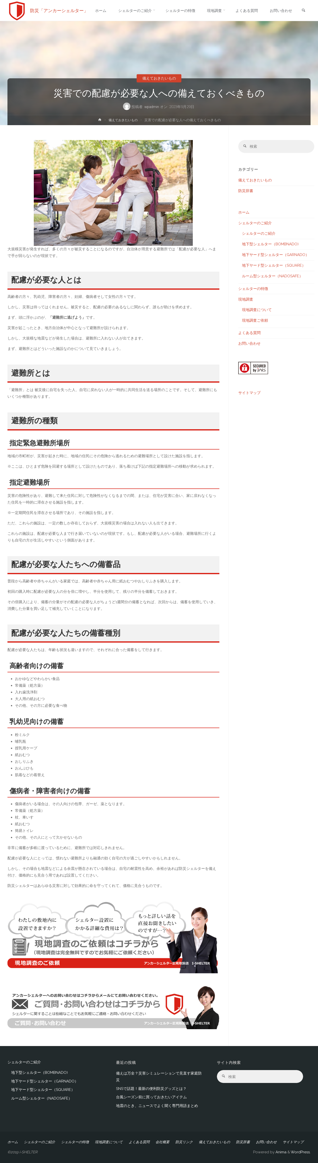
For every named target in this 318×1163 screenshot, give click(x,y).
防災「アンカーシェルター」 (59, 10)
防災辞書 (245, 191)
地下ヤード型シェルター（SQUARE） (274, 265)
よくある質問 (249, 333)
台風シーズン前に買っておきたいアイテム (151, 1097)
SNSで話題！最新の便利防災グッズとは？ (151, 1088)
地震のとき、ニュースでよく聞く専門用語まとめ (157, 1106)
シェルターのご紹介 (255, 223)
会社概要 (162, 1142)
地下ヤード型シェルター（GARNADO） (275, 255)
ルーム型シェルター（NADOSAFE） (272, 276)
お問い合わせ (249, 343)
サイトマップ (249, 393)
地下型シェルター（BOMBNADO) (270, 244)
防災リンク (184, 1142)
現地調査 (245, 299)
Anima (280, 1152)
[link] (303, 11)
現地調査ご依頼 (255, 320)
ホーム (243, 212)
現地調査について (257, 310)
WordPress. (301, 1152)
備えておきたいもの (159, 78)
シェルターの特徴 (253, 289)
